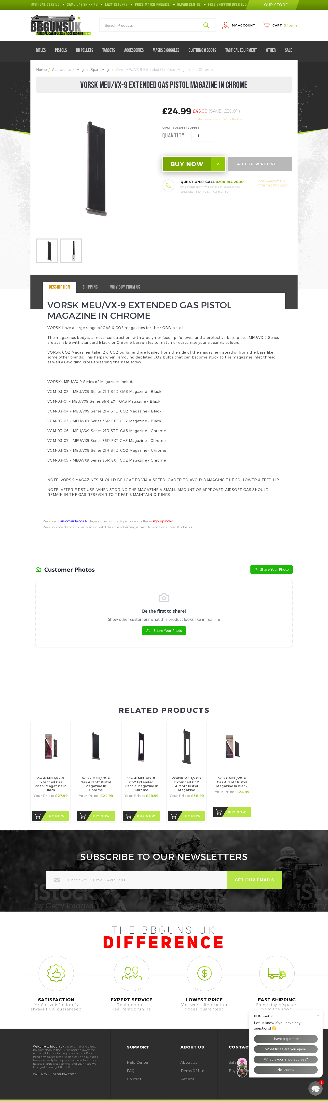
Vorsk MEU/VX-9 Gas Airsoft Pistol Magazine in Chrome (96, 784)
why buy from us (125, 287)
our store (272, 5)
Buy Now (55, 816)
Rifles (43, 50)
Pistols (63, 50)
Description (59, 287)
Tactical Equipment (243, 50)
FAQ (131, 1071)
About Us (188, 1062)
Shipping (90, 287)
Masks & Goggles (168, 50)
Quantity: (174, 136)
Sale (288, 50)
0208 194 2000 (230, 182)
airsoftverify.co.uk (74, 521)
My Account (243, 25)
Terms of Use (192, 1071)
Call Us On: (41, 1074)
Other (273, 50)
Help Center (137, 1062)
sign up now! (162, 521)
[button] (315, 1088)
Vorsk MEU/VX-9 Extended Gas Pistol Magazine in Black (51, 784)
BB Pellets (86, 50)
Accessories (136, 50)
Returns (187, 1079)
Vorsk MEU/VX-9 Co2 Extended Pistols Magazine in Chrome (141, 784)
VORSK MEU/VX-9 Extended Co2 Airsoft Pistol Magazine (187, 784)
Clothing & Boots (204, 50)
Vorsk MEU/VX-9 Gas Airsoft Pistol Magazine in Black (232, 782)
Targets (110, 50)
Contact (134, 1079)
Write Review (232, 119)
